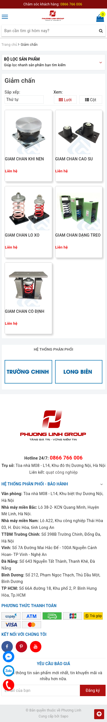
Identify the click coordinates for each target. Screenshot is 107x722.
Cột (90, 100)
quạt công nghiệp (62, 472)
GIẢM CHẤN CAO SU (74, 159)
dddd (21, 646)
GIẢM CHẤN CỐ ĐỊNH (24, 311)
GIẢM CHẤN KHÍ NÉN (24, 159)
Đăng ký (93, 690)
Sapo (64, 716)
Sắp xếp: (12, 92)
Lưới (65, 100)
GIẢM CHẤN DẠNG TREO (78, 235)
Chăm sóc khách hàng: (52, 4)
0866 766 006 (66, 458)
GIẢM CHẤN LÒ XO (22, 235)
